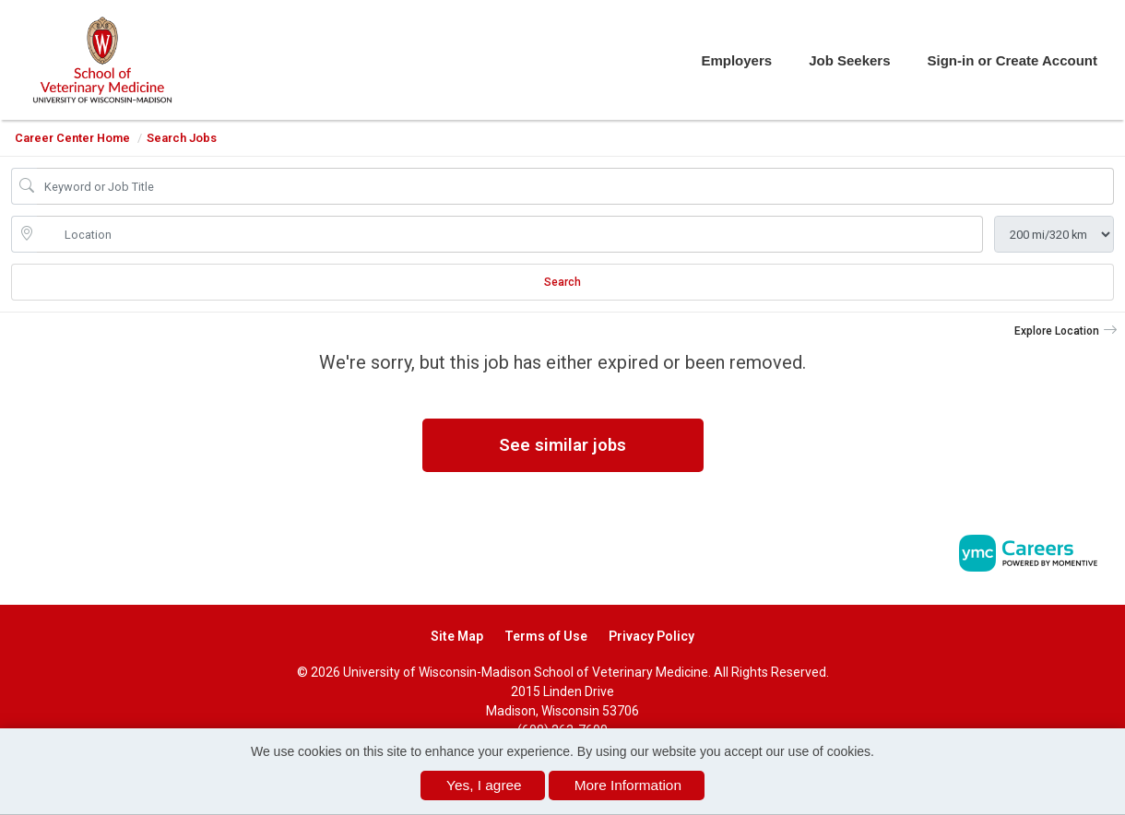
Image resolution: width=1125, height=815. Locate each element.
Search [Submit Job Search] (562, 282)
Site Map (457, 636)
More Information (627, 785)
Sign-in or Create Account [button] (1012, 60)
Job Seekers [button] (849, 60)
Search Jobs (182, 138)
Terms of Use (545, 636)
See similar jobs (562, 445)
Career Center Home (72, 138)
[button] (1066, 331)
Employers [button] (736, 60)
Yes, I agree (484, 785)
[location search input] (510, 234)
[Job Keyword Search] (575, 186)
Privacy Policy (651, 636)
